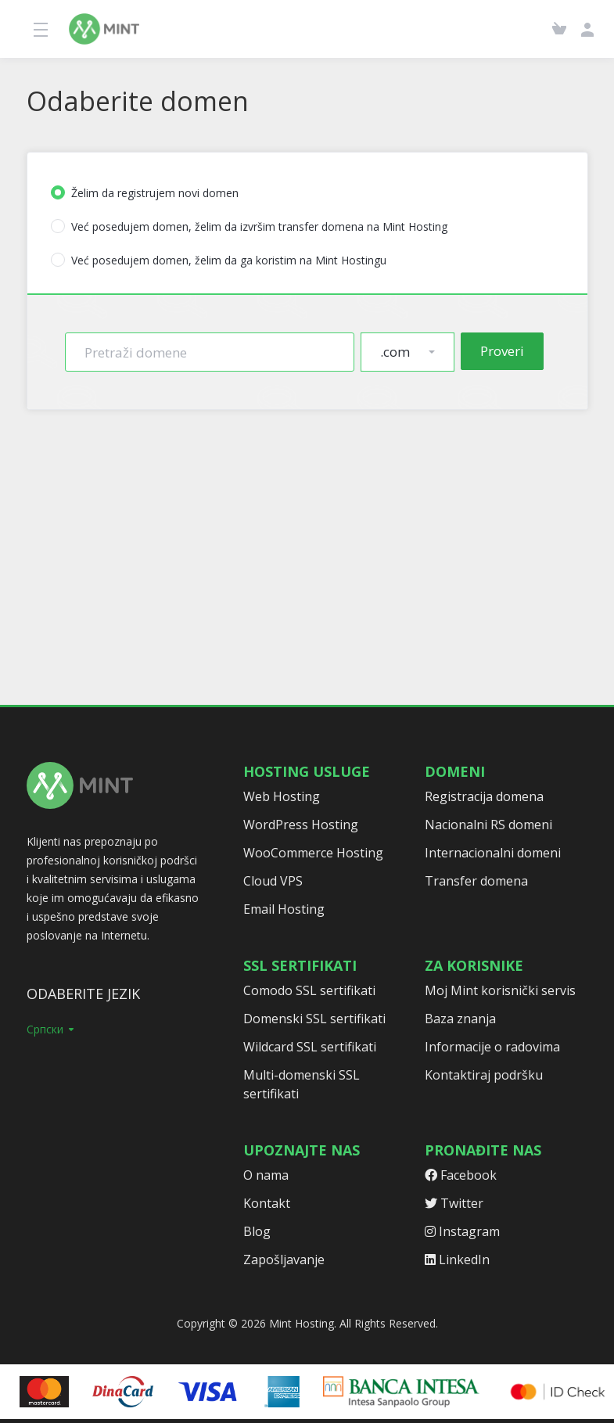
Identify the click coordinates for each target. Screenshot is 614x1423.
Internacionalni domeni (493, 852)
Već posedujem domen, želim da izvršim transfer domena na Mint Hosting (249, 226)
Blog (257, 1231)
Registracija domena (484, 796)
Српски (51, 1029)
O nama (266, 1175)
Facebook (461, 1175)
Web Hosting (281, 796)
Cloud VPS (273, 880)
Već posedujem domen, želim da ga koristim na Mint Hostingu (218, 260)
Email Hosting (284, 909)
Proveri (502, 351)
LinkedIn (457, 1259)
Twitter (454, 1203)
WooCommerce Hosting (313, 852)
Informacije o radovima (492, 1046)
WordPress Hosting (300, 824)
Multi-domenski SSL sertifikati (301, 1084)
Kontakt (266, 1203)
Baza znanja (460, 1018)
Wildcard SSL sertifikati (309, 1046)
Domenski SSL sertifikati (314, 1018)
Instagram (462, 1231)
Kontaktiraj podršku (484, 1074)
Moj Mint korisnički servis (500, 990)
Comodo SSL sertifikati (309, 990)
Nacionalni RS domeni (488, 824)
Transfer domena (476, 880)
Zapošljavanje (284, 1259)
